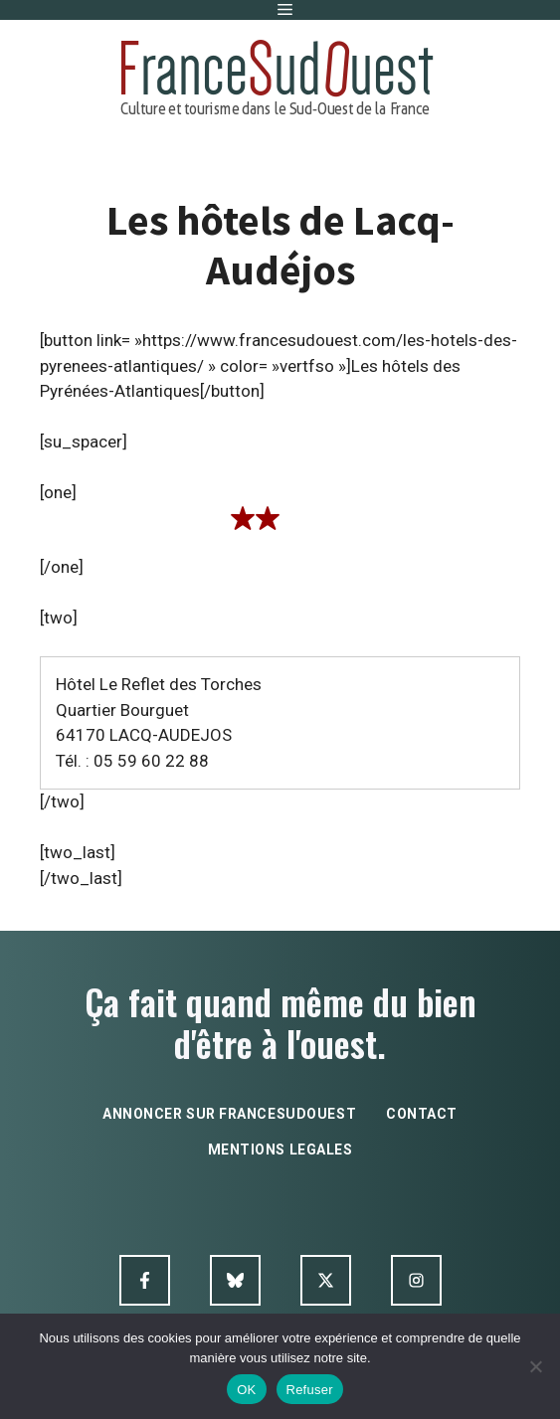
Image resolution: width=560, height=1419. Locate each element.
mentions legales (280, 1149)
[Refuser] (535, 1366)
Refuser (309, 1389)
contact (422, 1114)
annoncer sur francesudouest (229, 1114)
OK (246, 1389)
